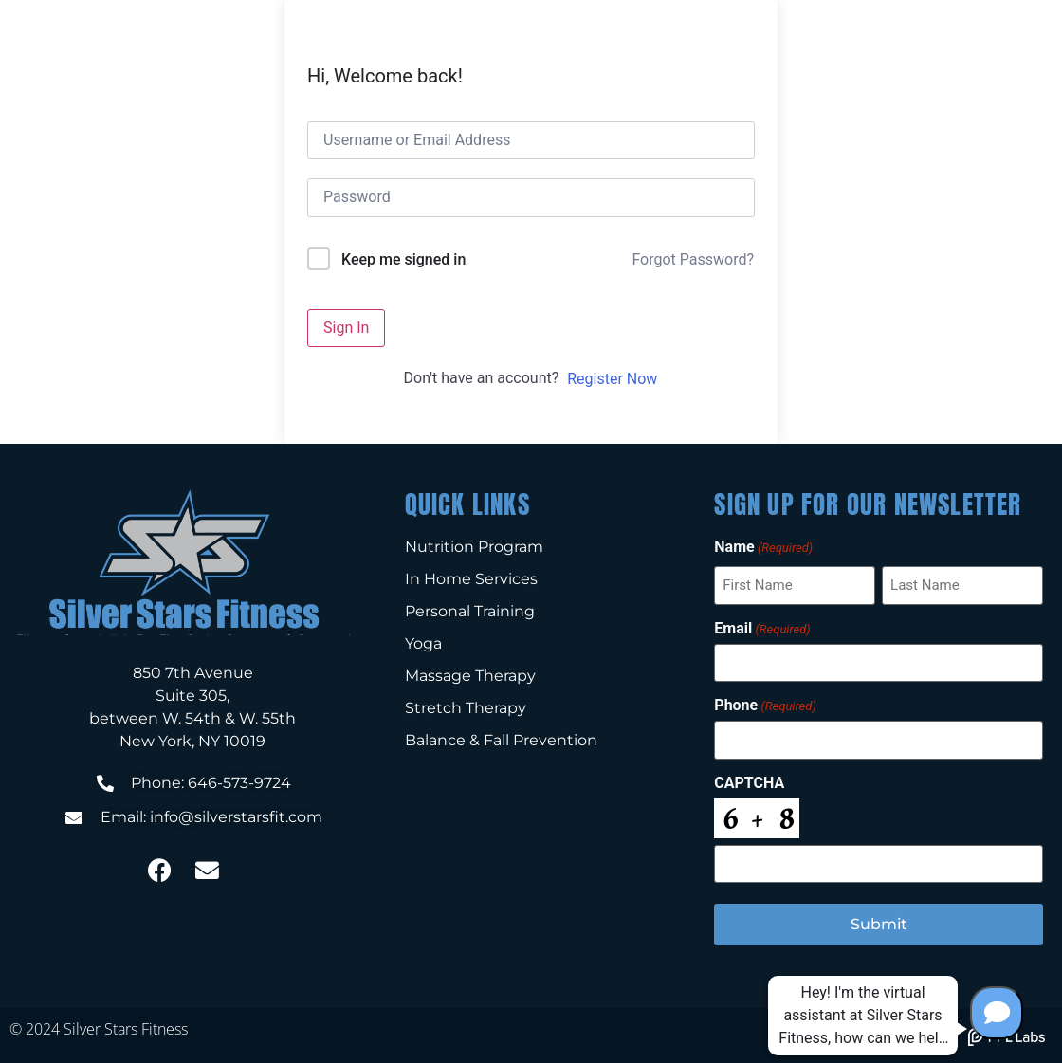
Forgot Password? (693, 259)
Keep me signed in (403, 259)
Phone (764, 705)
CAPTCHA (749, 782)
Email (762, 627)
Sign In (346, 328)
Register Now (612, 379)
